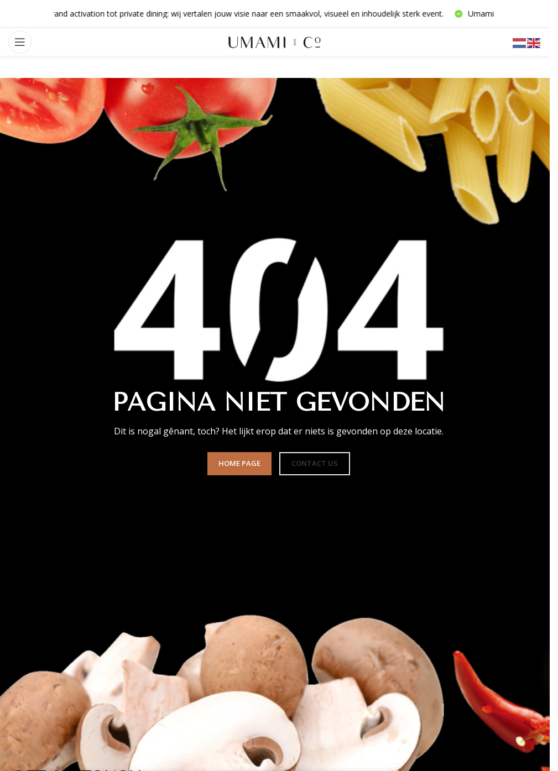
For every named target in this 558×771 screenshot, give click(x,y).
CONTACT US (314, 463)
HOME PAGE (239, 463)
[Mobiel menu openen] (20, 42)
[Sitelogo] (275, 41)
